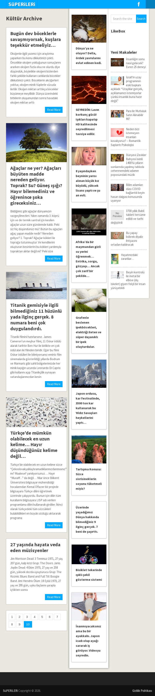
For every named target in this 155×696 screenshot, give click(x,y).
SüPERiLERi (21, 4)
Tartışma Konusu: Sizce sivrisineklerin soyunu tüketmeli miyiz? (89, 479)
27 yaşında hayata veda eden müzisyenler (35, 547)
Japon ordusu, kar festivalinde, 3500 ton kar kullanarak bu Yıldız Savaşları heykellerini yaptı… (88, 408)
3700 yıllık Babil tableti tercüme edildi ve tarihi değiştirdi (128, 217)
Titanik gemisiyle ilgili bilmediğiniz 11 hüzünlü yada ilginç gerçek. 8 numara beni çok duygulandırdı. (36, 316)
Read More (54, 110)
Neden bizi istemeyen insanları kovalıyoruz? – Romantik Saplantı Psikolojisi (126, 137)
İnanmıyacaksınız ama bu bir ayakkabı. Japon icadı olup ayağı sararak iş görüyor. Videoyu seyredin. (88, 640)
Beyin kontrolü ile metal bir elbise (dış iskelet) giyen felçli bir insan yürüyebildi (128, 280)
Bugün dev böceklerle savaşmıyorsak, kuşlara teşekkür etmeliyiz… (35, 39)
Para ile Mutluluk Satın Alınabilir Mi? (128, 115)
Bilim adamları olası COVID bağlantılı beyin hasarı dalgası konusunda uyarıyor (128, 192)
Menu (150, 4)
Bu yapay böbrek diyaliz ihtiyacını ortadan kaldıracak (127, 239)
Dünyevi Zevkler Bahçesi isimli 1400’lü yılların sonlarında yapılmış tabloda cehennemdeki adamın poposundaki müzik (128, 165)
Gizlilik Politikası (142, 691)
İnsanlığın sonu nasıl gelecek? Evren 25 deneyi (128, 63)
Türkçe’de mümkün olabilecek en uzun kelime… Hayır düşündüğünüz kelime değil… (33, 444)
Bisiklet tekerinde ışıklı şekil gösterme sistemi (89, 575)
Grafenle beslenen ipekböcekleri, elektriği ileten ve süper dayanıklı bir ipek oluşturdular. (88, 332)
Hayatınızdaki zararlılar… (124, 257)
